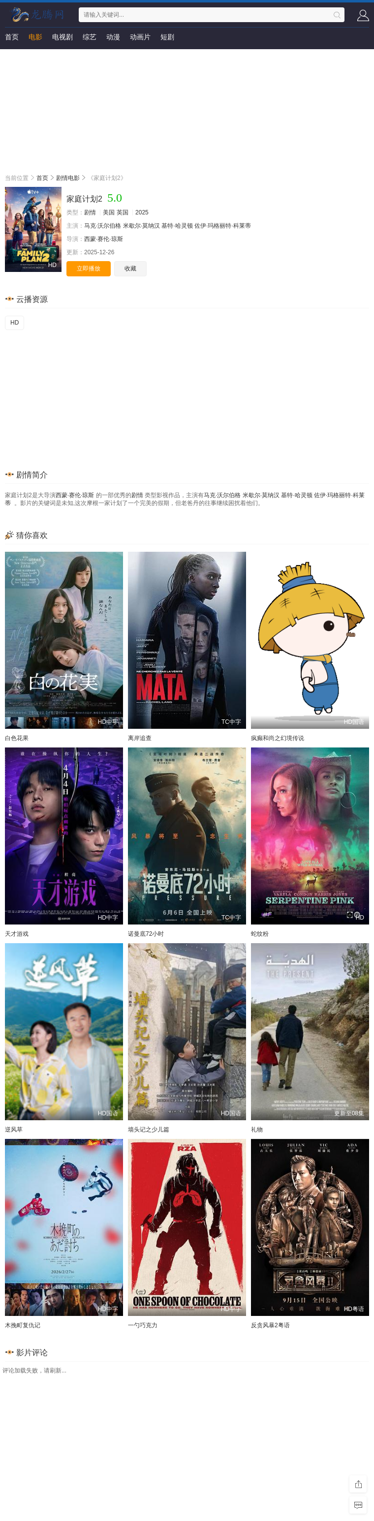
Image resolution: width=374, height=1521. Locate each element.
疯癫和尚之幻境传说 (277, 738)
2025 (142, 212)
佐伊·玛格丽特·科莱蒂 (222, 225)
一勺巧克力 (142, 1325)
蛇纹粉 (260, 933)
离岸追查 (140, 738)
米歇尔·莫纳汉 (141, 225)
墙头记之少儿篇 (148, 1129)
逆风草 (14, 1129)
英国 (122, 212)
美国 (109, 212)
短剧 (167, 37)
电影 (35, 37)
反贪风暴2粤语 (270, 1325)
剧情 (90, 212)
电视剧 (62, 37)
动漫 (113, 37)
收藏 (130, 268)
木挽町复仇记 (22, 1325)
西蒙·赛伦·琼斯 (103, 239)
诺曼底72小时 (146, 933)
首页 (12, 37)
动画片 (140, 37)
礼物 (257, 1129)
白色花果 (17, 738)
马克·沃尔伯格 (102, 225)
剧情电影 (68, 178)
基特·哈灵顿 (176, 225)
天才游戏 (17, 933)
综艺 (89, 37)
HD (14, 322)
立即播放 (88, 268)
